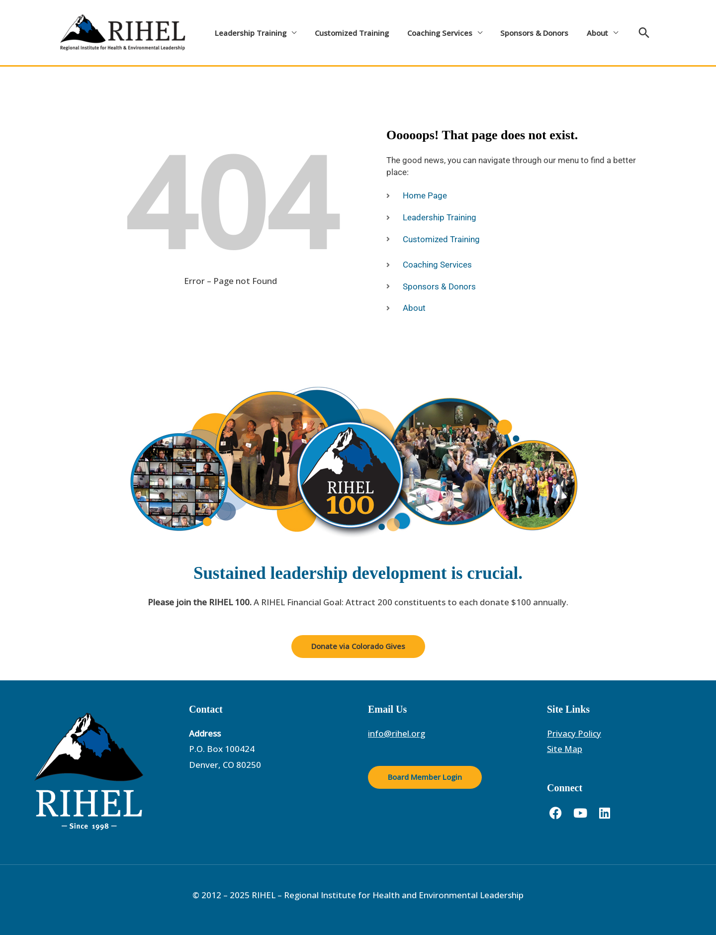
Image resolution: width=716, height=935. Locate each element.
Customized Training (347, 33)
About (582, 33)
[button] (628, 32)
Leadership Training (249, 33)
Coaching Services (431, 33)
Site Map (564, 748)
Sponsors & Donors (523, 33)
